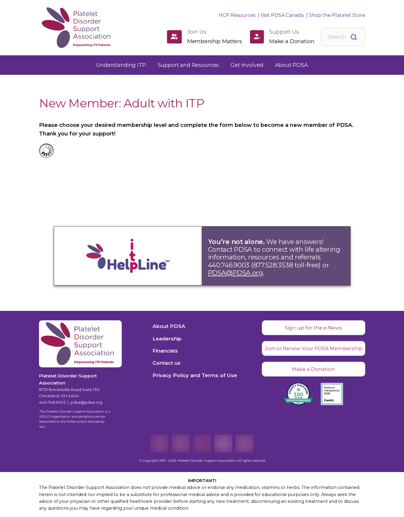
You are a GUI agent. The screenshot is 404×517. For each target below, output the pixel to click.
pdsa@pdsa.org (86, 402)
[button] (121, 65)
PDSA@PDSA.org (235, 273)
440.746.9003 (52, 402)
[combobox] (343, 37)
